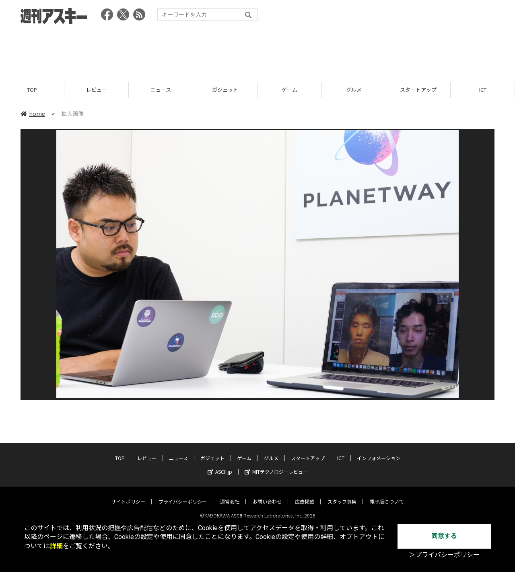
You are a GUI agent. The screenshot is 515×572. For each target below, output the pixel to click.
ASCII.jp (220, 464)
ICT (482, 89)
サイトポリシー (128, 494)
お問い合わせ (267, 494)
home (33, 113)
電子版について (387, 494)
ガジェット (225, 89)
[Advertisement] (257, 50)
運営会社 (229, 494)
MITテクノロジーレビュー (276, 464)
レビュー (96, 89)
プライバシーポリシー (183, 494)
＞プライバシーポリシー (444, 555)
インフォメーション (378, 451)
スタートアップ (418, 89)
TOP (32, 89)
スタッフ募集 (342, 494)
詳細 (56, 546)
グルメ (354, 89)
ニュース (160, 89)
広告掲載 (304, 494)
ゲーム (289, 89)
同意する (444, 536)
